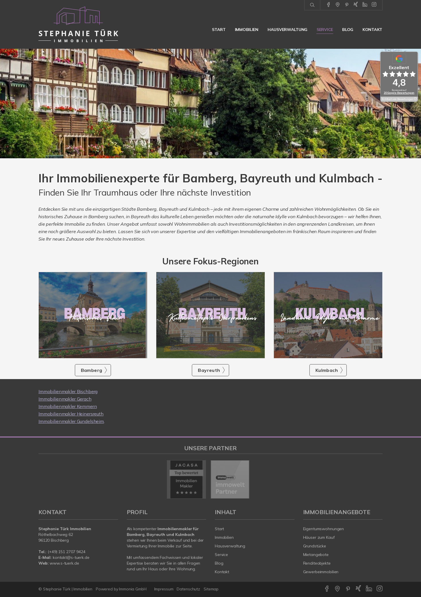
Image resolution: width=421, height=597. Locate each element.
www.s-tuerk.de (64, 563)
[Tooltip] (415, 99)
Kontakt (372, 29)
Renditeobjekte (317, 563)
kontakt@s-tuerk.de (71, 557)
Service (325, 29)
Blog (347, 29)
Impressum (164, 589)
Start (219, 29)
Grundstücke (314, 546)
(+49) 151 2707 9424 (66, 551)
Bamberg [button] (91, 370)
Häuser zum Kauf (319, 537)
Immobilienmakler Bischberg (68, 391)
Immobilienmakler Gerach (64, 399)
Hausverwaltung (287, 29)
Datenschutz (188, 589)
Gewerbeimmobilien (321, 571)
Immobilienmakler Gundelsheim (71, 421)
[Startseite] (78, 24)
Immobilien (246, 29)
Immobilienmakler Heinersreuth (71, 414)
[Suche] (312, 5)
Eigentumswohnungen (323, 528)
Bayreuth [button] (209, 370)
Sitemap (211, 589)
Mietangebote (316, 554)
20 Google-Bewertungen (399, 92)
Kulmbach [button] (326, 370)
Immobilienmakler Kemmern (67, 406)
